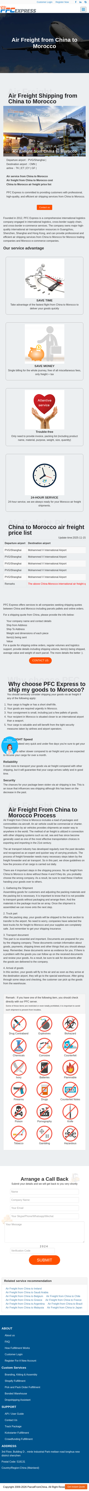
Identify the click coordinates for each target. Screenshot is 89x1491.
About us (10, 1335)
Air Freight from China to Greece (24, 1300)
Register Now (62, 2)
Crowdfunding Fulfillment (19, 1439)
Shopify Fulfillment (15, 1381)
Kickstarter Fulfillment (17, 1432)
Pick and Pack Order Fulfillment (22, 1387)
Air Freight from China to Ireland (24, 1288)
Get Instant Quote (76, 1486)
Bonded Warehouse (16, 1393)
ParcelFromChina (37, 1487)
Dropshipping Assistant (18, 1400)
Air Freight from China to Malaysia (25, 1307)
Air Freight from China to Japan (64, 1307)
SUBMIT (44, 1260)
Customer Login (44, 2)
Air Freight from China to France (63, 1300)
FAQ (7, 1341)
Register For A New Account (20, 1360)
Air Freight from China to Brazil (65, 1303)
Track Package (13, 1426)
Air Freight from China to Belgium (24, 1296)
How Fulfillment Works (17, 1348)
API (7, 1413)
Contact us (44, 207)
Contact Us (11, 1420)
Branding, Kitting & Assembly (21, 1374)
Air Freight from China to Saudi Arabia (27, 1292)
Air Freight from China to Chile (63, 1296)
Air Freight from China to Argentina (25, 1303)
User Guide (17, 1413)
